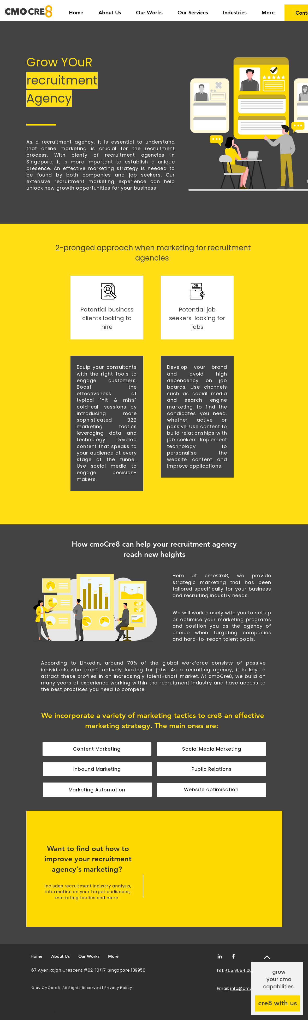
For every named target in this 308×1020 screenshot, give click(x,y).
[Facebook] (233, 956)
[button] (234, 10)
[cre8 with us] (277, 1003)
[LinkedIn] (220, 956)
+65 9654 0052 (241, 970)
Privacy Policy (118, 987)
